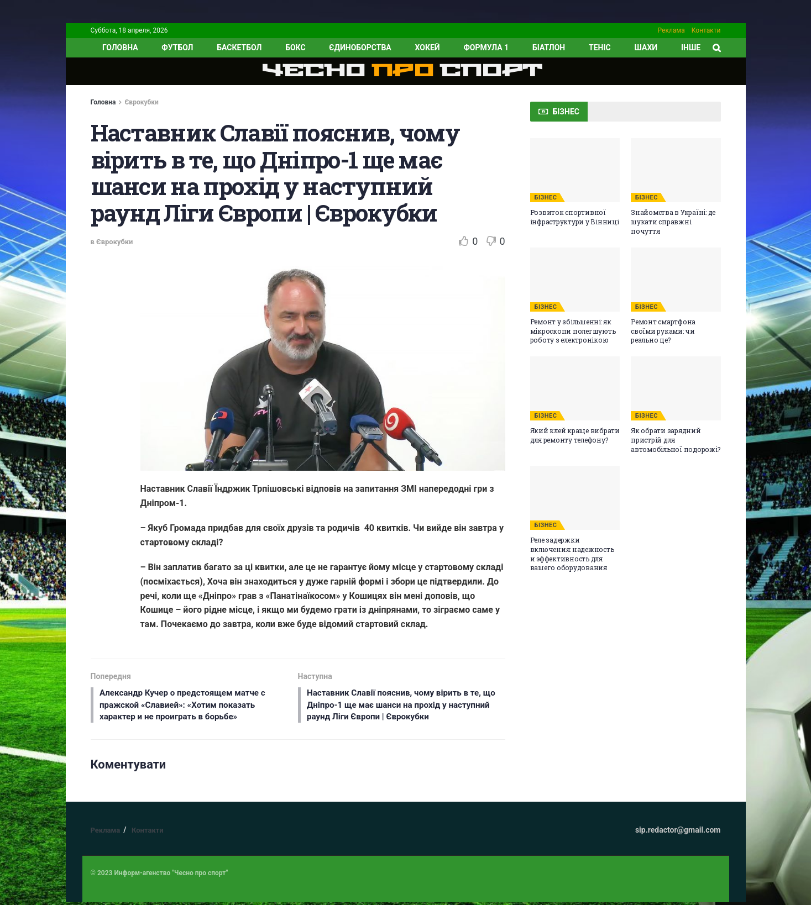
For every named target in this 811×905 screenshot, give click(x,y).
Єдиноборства (360, 47)
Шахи (646, 47)
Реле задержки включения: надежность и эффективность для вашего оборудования (572, 553)
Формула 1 (486, 47)
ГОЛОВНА (120, 47)
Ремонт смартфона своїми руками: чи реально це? (663, 331)
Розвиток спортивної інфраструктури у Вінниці (574, 217)
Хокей (427, 47)
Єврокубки (141, 102)
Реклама (671, 30)
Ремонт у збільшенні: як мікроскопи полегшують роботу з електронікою (573, 331)
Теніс (600, 47)
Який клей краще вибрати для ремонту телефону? (575, 435)
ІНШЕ (690, 47)
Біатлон (548, 47)
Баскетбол (239, 47)
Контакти (706, 30)
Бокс (295, 47)
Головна (103, 102)
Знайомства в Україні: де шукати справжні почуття (673, 221)
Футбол (177, 47)
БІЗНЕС (546, 197)
